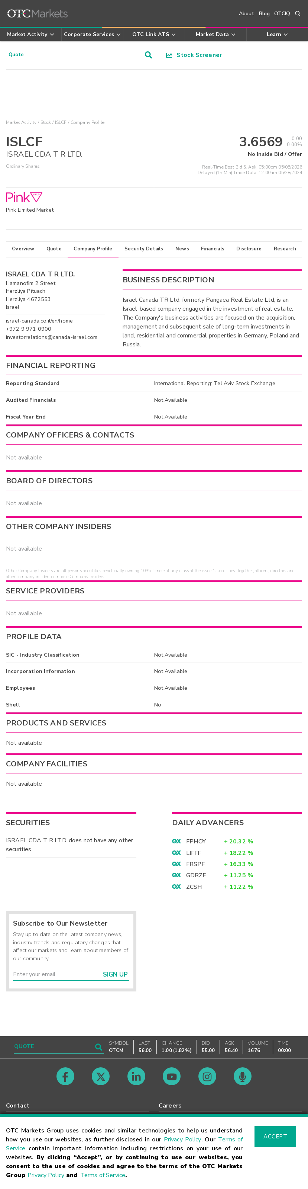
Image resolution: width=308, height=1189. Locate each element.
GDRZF (196, 878)
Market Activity (21, 125)
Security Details (143, 251)
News (182, 251)
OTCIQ (282, 13)
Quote (54, 251)
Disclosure (249, 251)
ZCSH (194, 889)
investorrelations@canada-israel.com (51, 339)
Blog (264, 13)
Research (285, 251)
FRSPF (195, 866)
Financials (212, 251)
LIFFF (193, 855)
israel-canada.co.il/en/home (39, 323)
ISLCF (61, 125)
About (246, 13)
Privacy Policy (182, 1139)
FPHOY (196, 844)
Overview (23, 251)
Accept (275, 1136)
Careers (170, 1106)
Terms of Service (102, 1175)
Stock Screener (194, 56)
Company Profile (93, 251)
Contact (17, 1106)
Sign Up (115, 976)
